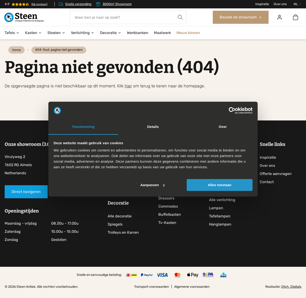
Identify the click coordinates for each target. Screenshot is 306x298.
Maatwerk (162, 33)
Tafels (12, 33)
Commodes (169, 211)
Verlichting (82, 33)
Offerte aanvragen (277, 179)
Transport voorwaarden (151, 292)
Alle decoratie (121, 221)
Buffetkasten (171, 219)
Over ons (280, 4)
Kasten (33, 33)
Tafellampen (221, 221)
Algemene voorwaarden (192, 292)
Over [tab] (223, 127)
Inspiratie (262, 4)
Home (17, 55)
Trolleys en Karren (124, 237)
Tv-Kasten (169, 228)
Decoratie (110, 33)
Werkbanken (137, 33)
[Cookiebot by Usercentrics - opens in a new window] (232, 110)
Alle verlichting (224, 205)
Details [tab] (153, 127)
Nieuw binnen (188, 33)
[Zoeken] (180, 17)
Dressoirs (168, 203)
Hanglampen (222, 229)
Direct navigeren (26, 197)
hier (128, 91)
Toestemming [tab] (83, 127)
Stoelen (56, 33)
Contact (269, 187)
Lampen (218, 213)
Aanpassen (152, 185)
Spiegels (116, 229)
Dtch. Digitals (291, 292)
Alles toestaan (220, 185)
